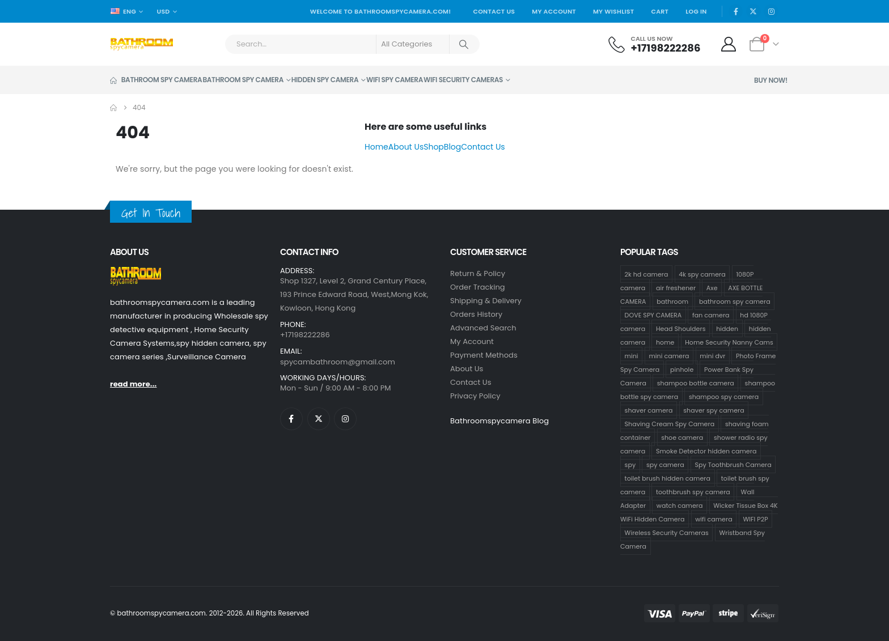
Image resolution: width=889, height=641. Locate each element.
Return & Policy (477, 273)
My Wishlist (613, 11)
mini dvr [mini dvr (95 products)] (712, 355)
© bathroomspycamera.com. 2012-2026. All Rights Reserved (209, 613)
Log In (696, 11)
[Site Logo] (141, 44)
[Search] (464, 44)
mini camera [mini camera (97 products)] (669, 355)
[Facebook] (736, 11)
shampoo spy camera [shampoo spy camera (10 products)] (724, 396)
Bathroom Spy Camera (156, 79)
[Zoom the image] (135, 273)
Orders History (476, 314)
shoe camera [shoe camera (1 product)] (682, 437)
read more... (133, 384)
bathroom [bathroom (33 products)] (672, 301)
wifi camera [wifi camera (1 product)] (714, 519)
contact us (471, 382)
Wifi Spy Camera (394, 79)
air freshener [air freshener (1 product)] (676, 287)
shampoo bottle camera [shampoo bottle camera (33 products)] (695, 383)
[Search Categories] (413, 44)
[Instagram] (771, 11)
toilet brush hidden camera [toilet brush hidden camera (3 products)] (667, 478)
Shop (434, 146)
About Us (406, 146)
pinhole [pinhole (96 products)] (681, 369)
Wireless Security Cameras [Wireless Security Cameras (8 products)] (667, 532)
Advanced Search (483, 327)
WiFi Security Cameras (463, 79)
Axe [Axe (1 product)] (712, 287)
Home (376, 146)
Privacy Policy (475, 395)
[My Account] (729, 44)
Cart (659, 11)
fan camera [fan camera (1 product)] (710, 315)
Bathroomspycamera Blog (499, 420)
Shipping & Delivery (486, 300)
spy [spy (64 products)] (630, 464)
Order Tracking (477, 287)
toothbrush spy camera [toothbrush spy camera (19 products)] (693, 491)
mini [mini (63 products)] (631, 355)
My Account (554, 11)
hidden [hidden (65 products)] (727, 328)
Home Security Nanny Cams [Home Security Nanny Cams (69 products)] (729, 342)
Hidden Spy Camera (324, 79)
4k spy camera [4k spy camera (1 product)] (702, 274)
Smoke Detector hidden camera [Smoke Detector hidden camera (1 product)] (706, 451)
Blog (452, 146)
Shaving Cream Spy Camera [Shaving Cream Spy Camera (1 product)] (670, 423)
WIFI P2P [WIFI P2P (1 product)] (755, 519)
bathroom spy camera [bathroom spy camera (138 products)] (735, 301)
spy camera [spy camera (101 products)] (665, 464)
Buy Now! (771, 80)
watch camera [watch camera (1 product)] (680, 505)
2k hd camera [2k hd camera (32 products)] (646, 274)
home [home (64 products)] (665, 342)
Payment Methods (484, 355)
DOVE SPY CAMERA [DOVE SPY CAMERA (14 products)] (653, 315)
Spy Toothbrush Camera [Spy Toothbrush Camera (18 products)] (733, 464)
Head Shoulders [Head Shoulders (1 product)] (681, 328)
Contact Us (494, 11)
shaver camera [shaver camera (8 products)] (649, 410)
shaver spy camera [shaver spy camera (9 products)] (713, 410)
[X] (753, 11)
